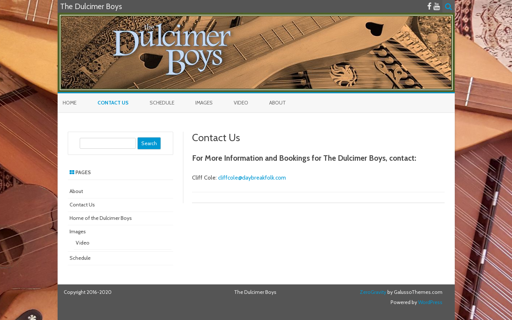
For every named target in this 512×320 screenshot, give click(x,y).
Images (204, 102)
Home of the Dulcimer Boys (101, 218)
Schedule (162, 102)
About (277, 102)
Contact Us (113, 102)
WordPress (429, 302)
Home (69, 102)
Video (241, 102)
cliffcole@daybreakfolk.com (252, 177)
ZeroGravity (373, 292)
